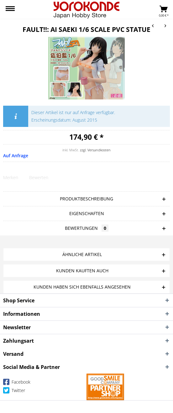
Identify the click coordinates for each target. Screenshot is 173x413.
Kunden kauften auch (82, 271)
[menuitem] (10, 9)
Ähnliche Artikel (82, 254)
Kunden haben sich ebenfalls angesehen (82, 287)
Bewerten (38, 177)
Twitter (14, 391)
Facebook (16, 383)
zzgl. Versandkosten (95, 150)
